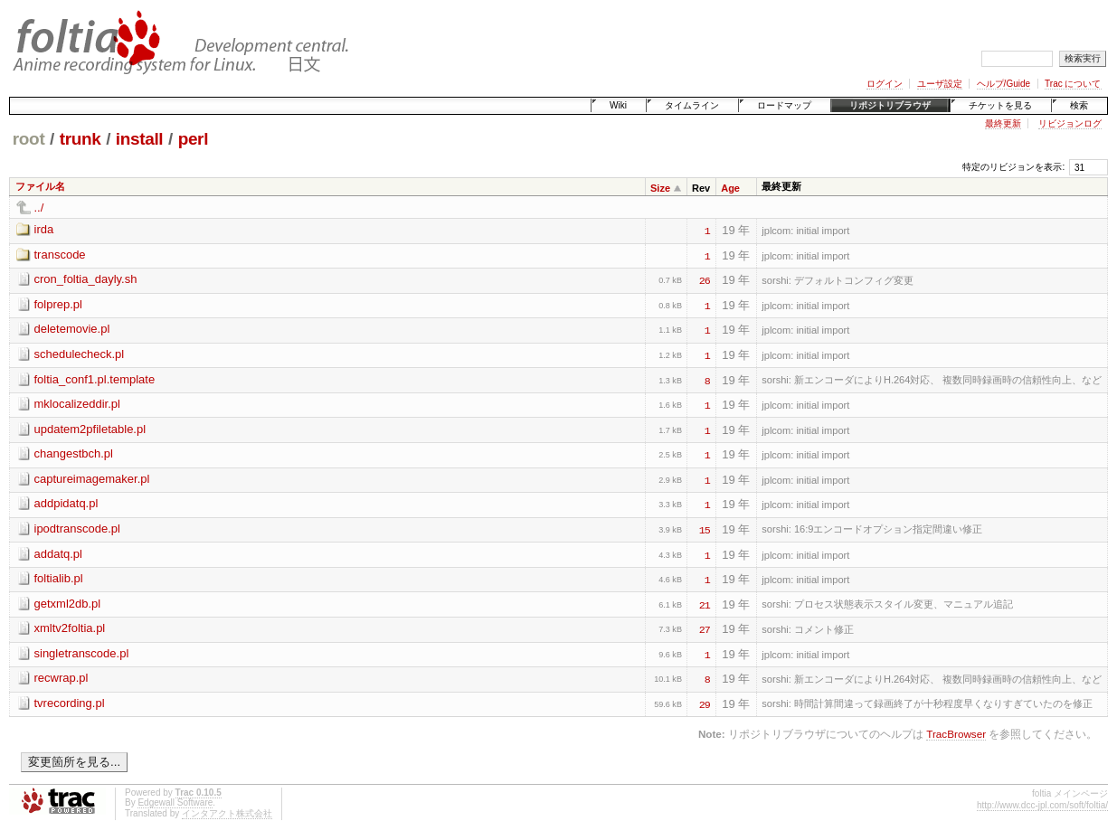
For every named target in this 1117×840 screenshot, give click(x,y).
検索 (1079, 105)
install (140, 138)
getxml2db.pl (67, 603)
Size (660, 188)
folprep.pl (58, 304)
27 (704, 628)
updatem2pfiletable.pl (90, 429)
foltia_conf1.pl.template (95, 379)
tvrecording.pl (69, 703)
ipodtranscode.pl (77, 528)
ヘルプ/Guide (1003, 84)
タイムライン (692, 105)
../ (39, 207)
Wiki (618, 105)
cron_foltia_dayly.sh (85, 279)
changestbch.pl (73, 453)
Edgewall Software (175, 802)
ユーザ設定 (939, 84)
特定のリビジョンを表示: (1013, 167)
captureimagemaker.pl (92, 479)
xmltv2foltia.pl (70, 628)
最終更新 (1003, 123)
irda (44, 229)
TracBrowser (956, 734)
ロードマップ (784, 105)
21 (704, 604)
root (29, 138)
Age (730, 188)
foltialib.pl (58, 578)
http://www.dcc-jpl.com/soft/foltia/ (1042, 805)
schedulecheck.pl (79, 354)
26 (704, 279)
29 (704, 703)
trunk (80, 138)
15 (704, 529)
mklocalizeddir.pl (77, 404)
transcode (60, 254)
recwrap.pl (61, 677)
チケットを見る (1000, 105)
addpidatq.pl (66, 503)
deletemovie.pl (72, 328)
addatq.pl (58, 554)
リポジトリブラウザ (890, 105)
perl (193, 138)
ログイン (884, 84)
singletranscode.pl (81, 653)
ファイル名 (40, 186)
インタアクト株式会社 (227, 813)
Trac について (1073, 84)
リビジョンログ (1070, 123)
